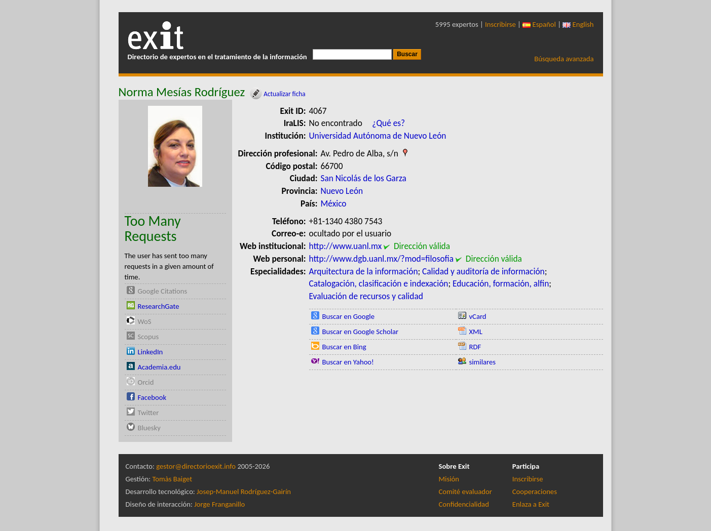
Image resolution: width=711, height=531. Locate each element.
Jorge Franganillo (219, 504)
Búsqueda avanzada (563, 58)
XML (475, 331)
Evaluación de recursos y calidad (366, 296)
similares (482, 361)
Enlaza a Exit (530, 504)
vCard (478, 316)
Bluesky (149, 427)
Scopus (148, 336)
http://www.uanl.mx (345, 246)
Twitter (148, 412)
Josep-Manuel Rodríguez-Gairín (244, 491)
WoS (145, 321)
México (334, 203)
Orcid (146, 382)
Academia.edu (159, 367)
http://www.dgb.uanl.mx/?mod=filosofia (381, 258)
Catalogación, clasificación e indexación (378, 283)
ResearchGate (158, 306)
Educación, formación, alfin (501, 283)
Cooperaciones (534, 491)
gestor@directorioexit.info (196, 466)
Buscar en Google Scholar (360, 331)
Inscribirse (500, 24)
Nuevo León (342, 190)
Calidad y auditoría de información (483, 271)
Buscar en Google (348, 316)
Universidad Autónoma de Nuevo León (377, 135)
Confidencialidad (464, 504)
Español (539, 24)
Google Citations (163, 291)
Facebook (152, 397)
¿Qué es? (388, 123)
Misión (449, 478)
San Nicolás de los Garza (363, 178)
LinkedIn (150, 351)
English (578, 24)
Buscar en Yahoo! (348, 361)
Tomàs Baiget (172, 478)
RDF (475, 346)
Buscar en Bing (344, 346)
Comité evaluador (465, 491)
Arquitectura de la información (363, 271)
